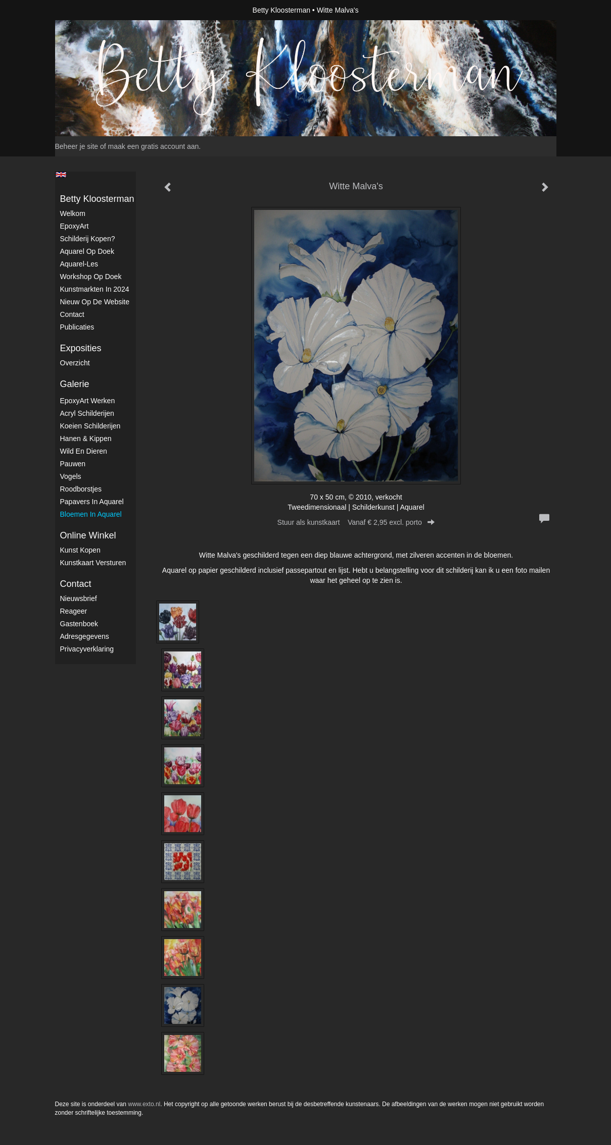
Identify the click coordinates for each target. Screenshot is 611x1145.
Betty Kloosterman (281, 10)
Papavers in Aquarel (92, 502)
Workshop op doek (91, 276)
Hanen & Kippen (86, 438)
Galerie (74, 384)
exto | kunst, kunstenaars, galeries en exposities (83, 10)
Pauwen (73, 464)
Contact (72, 314)
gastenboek (79, 624)
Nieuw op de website (94, 302)
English (61, 175)
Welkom (72, 213)
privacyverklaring (87, 649)
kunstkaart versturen (93, 563)
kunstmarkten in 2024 (94, 289)
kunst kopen (80, 550)
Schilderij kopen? (87, 239)
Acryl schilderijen (87, 413)
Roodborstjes (81, 489)
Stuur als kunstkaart (356, 522)
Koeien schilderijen (90, 426)
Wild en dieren (83, 451)
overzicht (75, 363)
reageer (73, 611)
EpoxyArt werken (87, 401)
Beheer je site (77, 146)
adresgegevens (84, 636)
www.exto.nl (144, 1104)
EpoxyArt (74, 226)
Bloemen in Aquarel (91, 514)
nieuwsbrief (78, 598)
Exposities (81, 348)
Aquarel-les (79, 264)
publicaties (77, 327)
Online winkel (88, 535)
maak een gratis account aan (153, 146)
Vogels (70, 476)
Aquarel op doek (87, 251)
